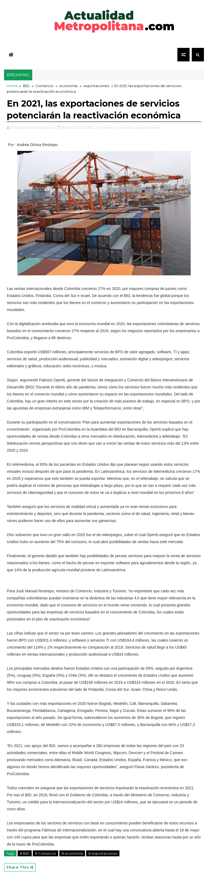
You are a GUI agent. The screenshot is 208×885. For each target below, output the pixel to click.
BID (26, 86)
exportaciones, (148, 127)
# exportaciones (102, 853)
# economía (72, 853)
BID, (91, 127)
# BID (25, 853)
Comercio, (105, 127)
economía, (124, 127)
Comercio (44, 86)
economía (68, 86)
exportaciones (96, 86)
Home (12, 86)
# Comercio (45, 853)
